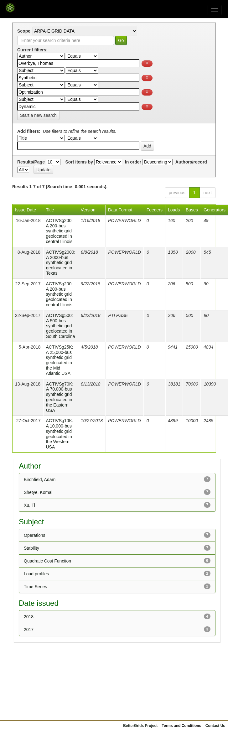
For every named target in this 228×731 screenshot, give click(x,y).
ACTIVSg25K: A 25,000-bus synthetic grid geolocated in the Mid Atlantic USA (59, 360)
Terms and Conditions (181, 725)
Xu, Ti (29, 505)
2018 (29, 616)
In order (133, 161)
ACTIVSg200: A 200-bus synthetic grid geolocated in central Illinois (59, 231)
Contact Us (215, 725)
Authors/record (191, 161)
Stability (31, 548)
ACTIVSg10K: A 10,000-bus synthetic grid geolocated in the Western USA (59, 433)
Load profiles (36, 573)
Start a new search (38, 115)
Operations (34, 535)
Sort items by (79, 161)
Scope (23, 31)
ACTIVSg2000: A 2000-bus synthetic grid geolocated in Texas (60, 263)
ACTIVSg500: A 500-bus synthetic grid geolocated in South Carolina (60, 326)
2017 (29, 629)
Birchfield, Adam (39, 479)
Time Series (35, 586)
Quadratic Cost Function (47, 560)
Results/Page (31, 161)
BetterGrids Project (140, 725)
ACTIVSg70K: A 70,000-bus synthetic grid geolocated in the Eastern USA (59, 397)
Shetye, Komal (38, 492)
